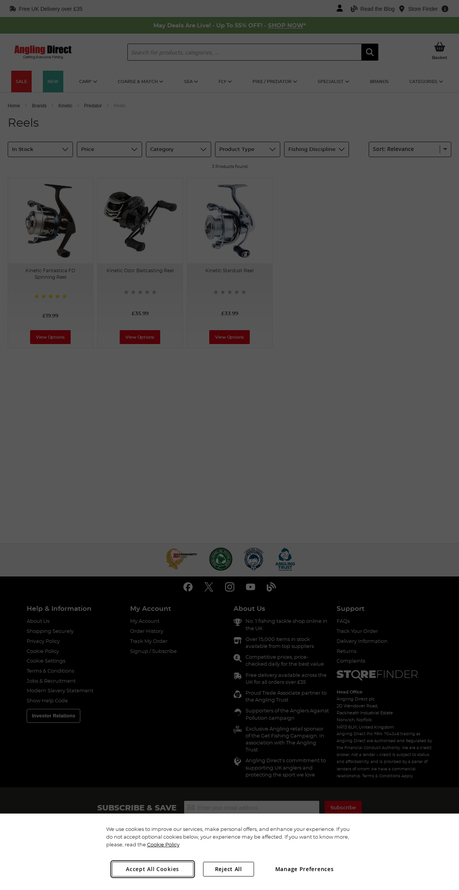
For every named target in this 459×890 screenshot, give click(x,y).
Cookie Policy (163, 844)
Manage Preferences (304, 869)
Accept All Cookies (152, 869)
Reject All (228, 869)
